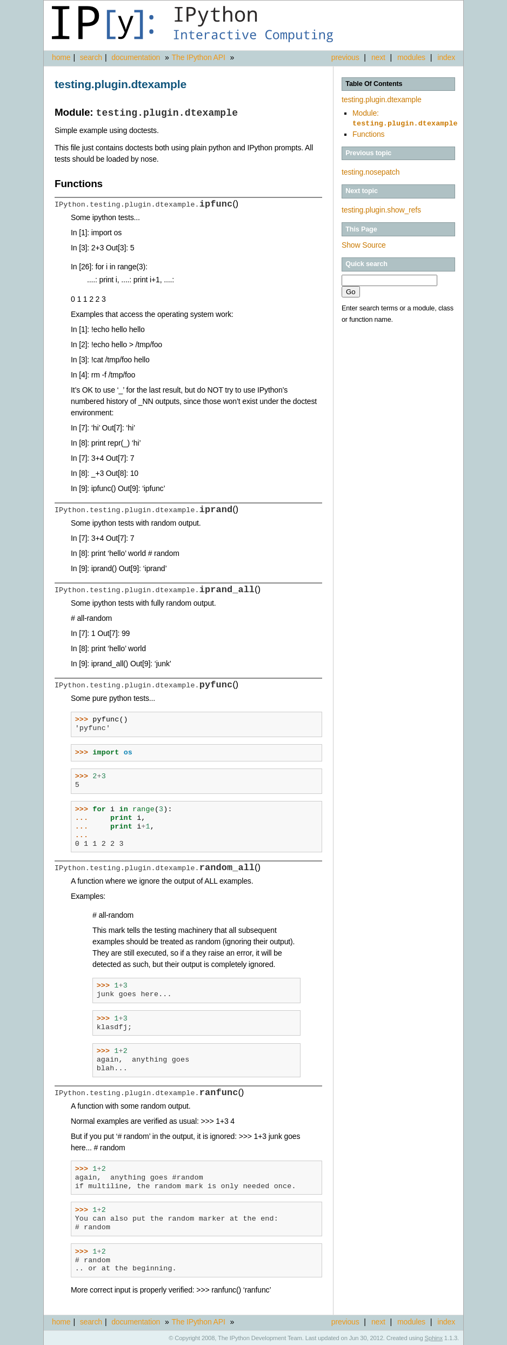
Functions (368, 133)
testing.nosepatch (370, 171)
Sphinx (434, 1337)
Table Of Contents (373, 84)
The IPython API (198, 57)
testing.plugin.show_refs (381, 208)
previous (345, 57)
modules (411, 57)
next (378, 57)
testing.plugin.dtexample (382, 99)
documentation (136, 57)
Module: (405, 118)
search (91, 57)
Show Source (364, 244)
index (446, 57)
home (61, 57)
